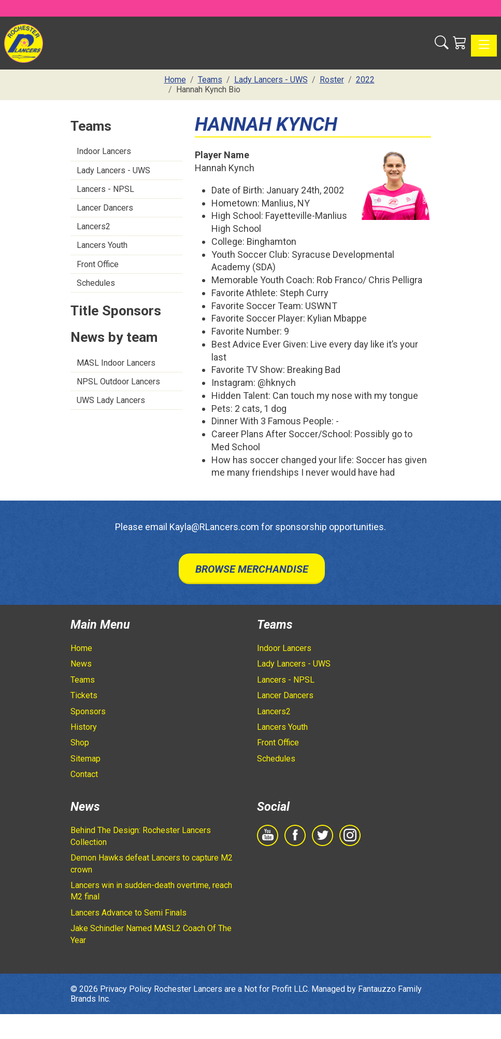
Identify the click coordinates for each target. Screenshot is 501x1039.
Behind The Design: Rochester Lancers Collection (140, 836)
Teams (82, 680)
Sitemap (85, 759)
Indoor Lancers (104, 151)
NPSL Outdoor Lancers (118, 381)
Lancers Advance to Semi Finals (128, 913)
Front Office (98, 264)
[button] (442, 43)
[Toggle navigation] (484, 46)
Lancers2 (93, 226)
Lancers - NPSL (105, 189)
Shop (79, 742)
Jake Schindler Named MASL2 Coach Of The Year (151, 934)
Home (81, 648)
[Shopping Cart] (460, 43)
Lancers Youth (102, 245)
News (81, 664)
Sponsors (88, 711)
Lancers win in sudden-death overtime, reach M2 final (151, 891)
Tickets (83, 695)
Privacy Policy (126, 989)
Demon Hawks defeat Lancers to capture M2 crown (151, 863)
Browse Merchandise (251, 569)
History (83, 727)
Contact (84, 774)
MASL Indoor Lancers (116, 363)
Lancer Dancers (105, 208)
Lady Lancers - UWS (113, 170)
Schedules (96, 283)
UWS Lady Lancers (111, 400)
